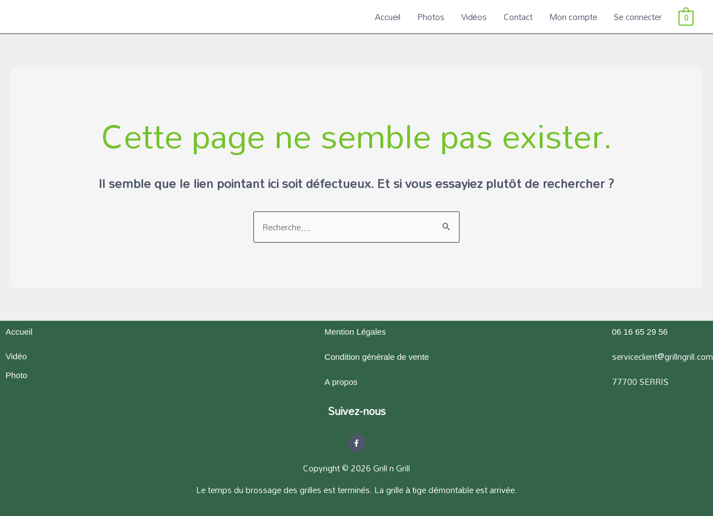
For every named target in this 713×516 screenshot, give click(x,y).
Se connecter (638, 16)
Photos (431, 16)
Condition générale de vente (377, 356)
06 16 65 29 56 (640, 331)
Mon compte (573, 16)
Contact (518, 16)
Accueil (388, 16)
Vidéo (16, 356)
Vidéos (474, 16)
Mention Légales (355, 331)
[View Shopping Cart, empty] (686, 16)
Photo (16, 375)
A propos (341, 382)
